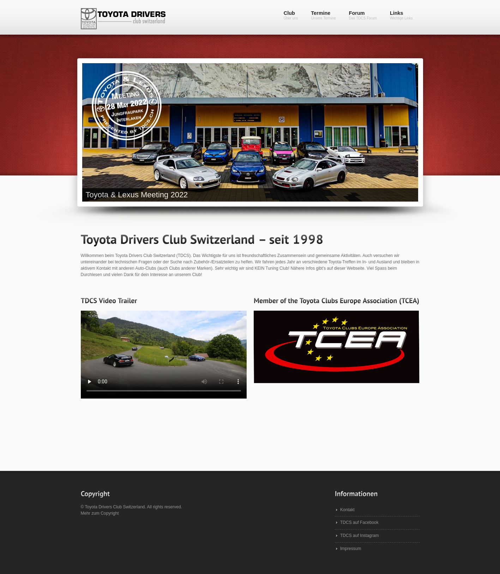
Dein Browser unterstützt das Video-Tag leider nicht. (164, 355)
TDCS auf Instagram (359, 535)
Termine (323, 15)
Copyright (110, 513)
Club (291, 15)
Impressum (350, 548)
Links (401, 15)
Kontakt (347, 509)
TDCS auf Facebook (359, 522)
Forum (363, 15)
